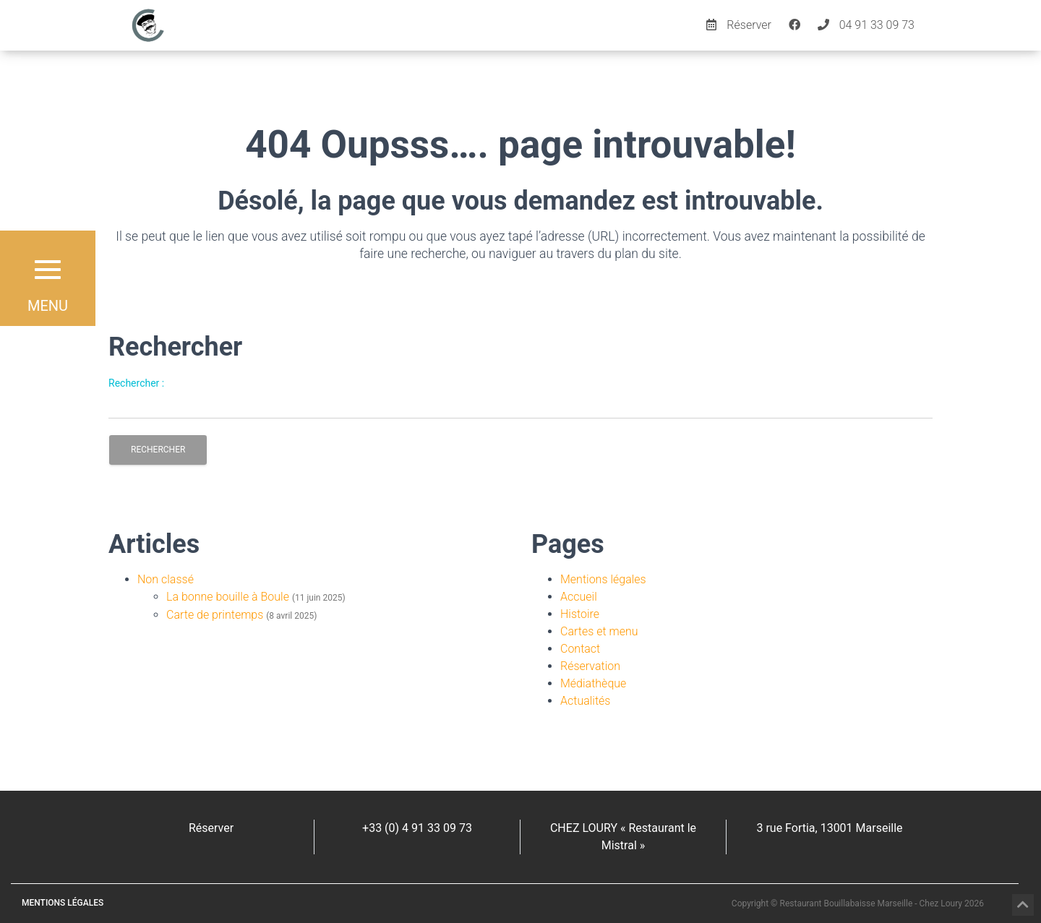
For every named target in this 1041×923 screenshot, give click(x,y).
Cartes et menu (599, 631)
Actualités (585, 701)
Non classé (165, 579)
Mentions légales (603, 579)
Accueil (578, 597)
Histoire (579, 614)
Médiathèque (593, 683)
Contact (580, 649)
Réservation (590, 666)
